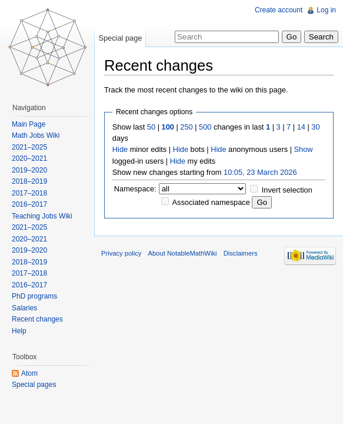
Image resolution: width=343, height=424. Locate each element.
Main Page (28, 124)
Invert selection (287, 190)
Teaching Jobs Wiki (42, 216)
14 (301, 126)
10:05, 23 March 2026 (260, 172)
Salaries (24, 308)
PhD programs (34, 296)
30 (315, 126)
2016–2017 (29, 204)
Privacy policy (121, 253)
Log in (326, 10)
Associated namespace (211, 202)
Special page (120, 38)
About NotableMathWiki (182, 253)
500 (205, 126)
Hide (120, 149)
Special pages (34, 384)
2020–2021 (29, 158)
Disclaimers (241, 253)
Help (19, 331)
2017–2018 (29, 193)
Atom (29, 373)
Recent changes (37, 319)
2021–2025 (29, 147)
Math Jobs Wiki (35, 135)
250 (186, 126)
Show (303, 149)
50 (151, 126)
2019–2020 (29, 170)
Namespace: (135, 188)
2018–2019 (29, 181)
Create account (278, 10)
